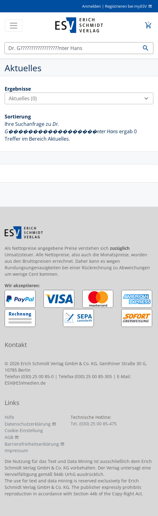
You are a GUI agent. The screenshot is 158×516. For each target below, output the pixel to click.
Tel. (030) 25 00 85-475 (94, 424)
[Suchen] (71, 48)
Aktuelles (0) (81, 98)
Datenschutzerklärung (28, 424)
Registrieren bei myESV (126, 6)
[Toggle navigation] (13, 25)
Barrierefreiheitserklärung (32, 444)
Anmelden (91, 6)
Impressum (16, 450)
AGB (9, 437)
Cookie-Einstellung (24, 430)
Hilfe (9, 417)
